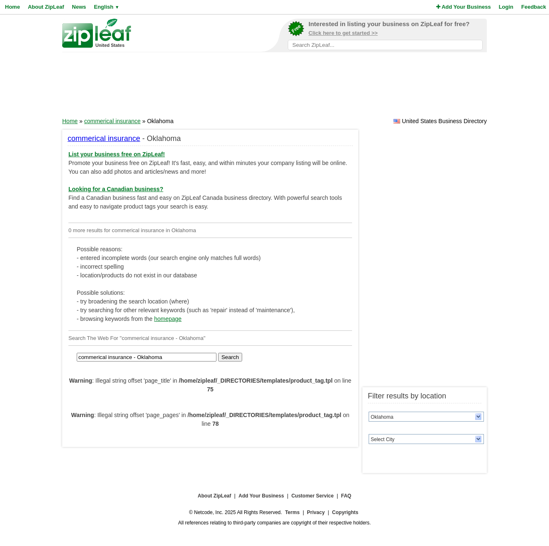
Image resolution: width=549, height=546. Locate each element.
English (106, 7)
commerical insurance (112, 121)
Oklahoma (382, 417)
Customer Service (313, 496)
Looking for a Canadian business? (115, 189)
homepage (168, 318)
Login (506, 7)
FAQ (346, 496)
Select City (382, 439)
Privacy (316, 512)
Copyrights (345, 512)
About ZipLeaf (46, 7)
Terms (292, 512)
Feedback (533, 7)
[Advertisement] (274, 87)
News (79, 7)
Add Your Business (463, 7)
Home (12, 7)
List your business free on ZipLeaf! (116, 154)
